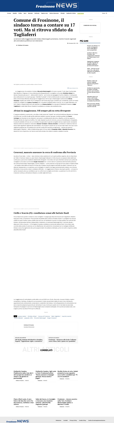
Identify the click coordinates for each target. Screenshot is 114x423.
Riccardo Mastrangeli (40, 287)
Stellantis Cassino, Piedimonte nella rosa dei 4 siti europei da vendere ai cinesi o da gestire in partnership (23, 343)
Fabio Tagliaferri (55, 285)
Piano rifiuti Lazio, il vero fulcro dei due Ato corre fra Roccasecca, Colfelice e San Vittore (24, 367)
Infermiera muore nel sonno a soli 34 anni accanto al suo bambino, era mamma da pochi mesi (93, 99)
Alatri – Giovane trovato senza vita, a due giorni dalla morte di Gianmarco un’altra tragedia (93, 70)
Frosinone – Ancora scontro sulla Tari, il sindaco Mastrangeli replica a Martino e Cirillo (67, 367)
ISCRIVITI (100, 397)
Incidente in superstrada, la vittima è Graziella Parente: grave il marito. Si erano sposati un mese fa (93, 90)
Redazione (40, 346)
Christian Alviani (32, 285)
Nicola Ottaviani (18, 287)
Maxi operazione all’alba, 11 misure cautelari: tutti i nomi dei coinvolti (93, 105)
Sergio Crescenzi (51, 287)
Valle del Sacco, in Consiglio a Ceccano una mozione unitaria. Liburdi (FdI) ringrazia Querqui (44, 367)
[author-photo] (15, 347)
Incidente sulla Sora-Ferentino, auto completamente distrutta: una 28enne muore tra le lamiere (93, 55)
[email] (89, 397)
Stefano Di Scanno (23, 45)
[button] (105, 13)
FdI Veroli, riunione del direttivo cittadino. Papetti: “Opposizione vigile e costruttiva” (29, 310)
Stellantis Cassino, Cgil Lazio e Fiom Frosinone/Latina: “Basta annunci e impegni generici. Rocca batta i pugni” (45, 343)
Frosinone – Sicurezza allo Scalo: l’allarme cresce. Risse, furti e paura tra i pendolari (62, 310)
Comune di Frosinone (44, 285)
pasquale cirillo (28, 287)
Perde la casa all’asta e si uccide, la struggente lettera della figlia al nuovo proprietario (93, 48)
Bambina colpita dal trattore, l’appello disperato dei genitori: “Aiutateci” (92, 83)
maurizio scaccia (66, 285)
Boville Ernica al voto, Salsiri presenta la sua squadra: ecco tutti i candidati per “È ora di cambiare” (66, 343)
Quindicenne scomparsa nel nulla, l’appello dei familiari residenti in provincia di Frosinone (93, 63)
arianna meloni (22, 285)
